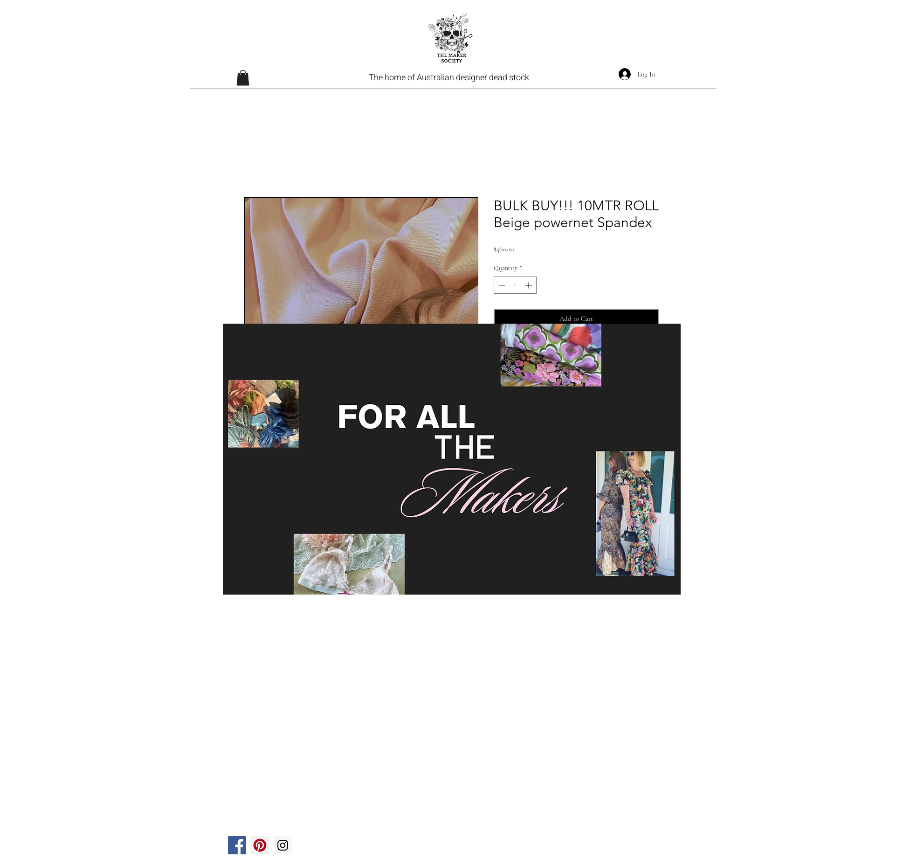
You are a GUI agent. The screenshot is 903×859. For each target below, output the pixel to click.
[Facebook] (237, 845)
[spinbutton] (515, 285)
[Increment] (529, 285)
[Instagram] (283, 845)
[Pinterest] (260, 845)
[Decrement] (501, 285)
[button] (242, 77)
